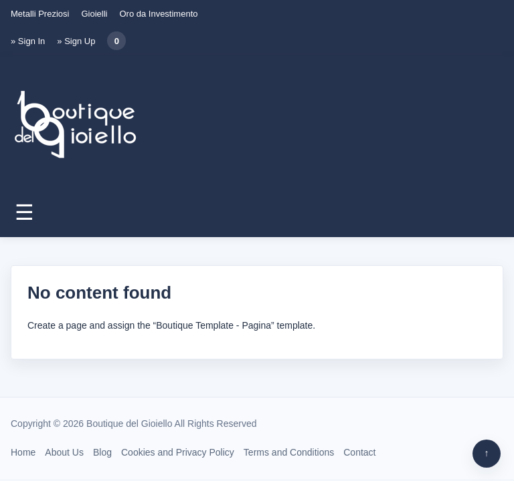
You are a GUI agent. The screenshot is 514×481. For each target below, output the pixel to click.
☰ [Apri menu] (24, 212)
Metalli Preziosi (40, 14)
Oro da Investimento (158, 14)
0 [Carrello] (116, 41)
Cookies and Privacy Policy (177, 452)
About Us (64, 452)
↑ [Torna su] (487, 453)
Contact (359, 452)
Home (23, 452)
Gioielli (94, 14)
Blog (102, 452)
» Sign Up (76, 41)
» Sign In (28, 41)
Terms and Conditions (289, 452)
